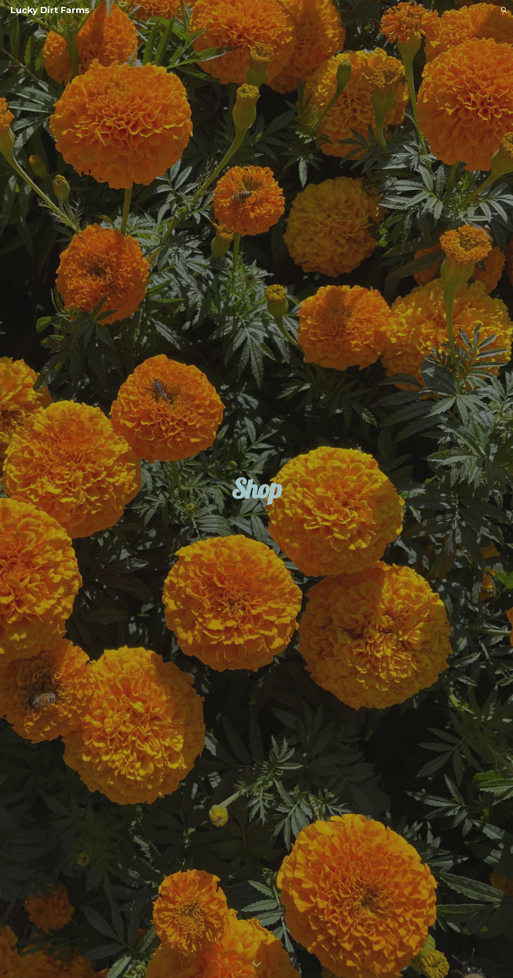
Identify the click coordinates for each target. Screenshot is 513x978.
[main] (256, 489)
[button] (504, 10)
